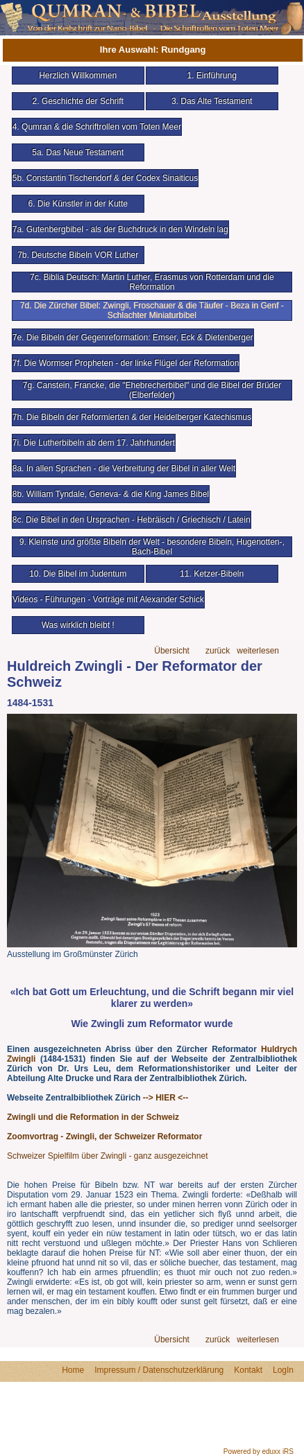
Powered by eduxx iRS (258, 1451)
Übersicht (171, 651)
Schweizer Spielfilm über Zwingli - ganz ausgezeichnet (107, 1156)
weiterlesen (258, 651)
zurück (217, 651)
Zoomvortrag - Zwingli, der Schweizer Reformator (104, 1136)
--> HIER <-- (165, 1098)
